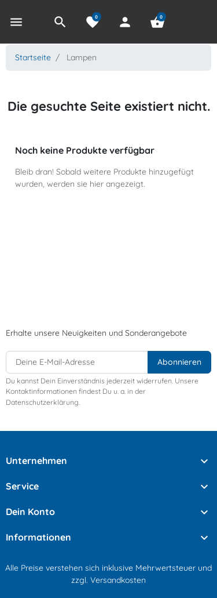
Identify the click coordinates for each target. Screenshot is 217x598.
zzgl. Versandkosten (108, 580)
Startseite (33, 57)
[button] (60, 22)
